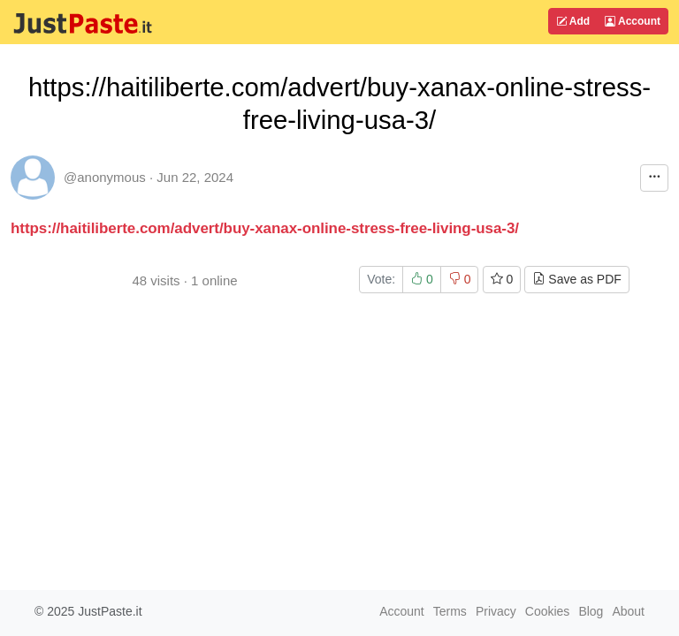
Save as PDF (576, 279)
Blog (590, 611)
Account (632, 21)
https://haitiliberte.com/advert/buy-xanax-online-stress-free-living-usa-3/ (265, 228)
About (628, 611)
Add (573, 21)
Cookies (547, 611)
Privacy (496, 611)
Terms (450, 611)
